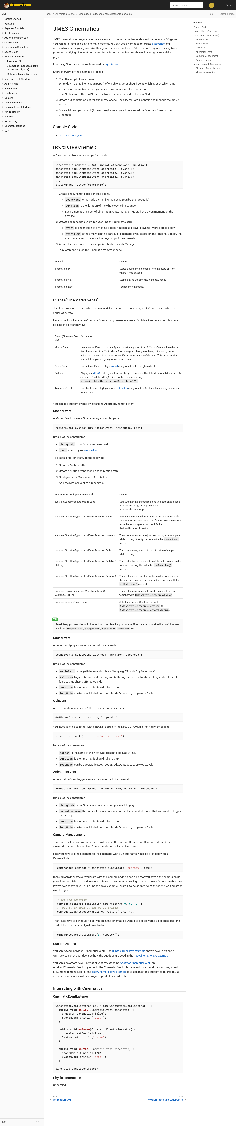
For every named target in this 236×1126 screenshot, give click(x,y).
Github (229, 5)
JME (4, 14)
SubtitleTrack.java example (128, 951)
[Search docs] (186, 5)
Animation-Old (14, 61)
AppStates (111, 64)
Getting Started (12, 19)
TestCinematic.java (70, 135)
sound (114, 366)
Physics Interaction (205, 72)
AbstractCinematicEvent (135, 963)
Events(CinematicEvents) (206, 35)
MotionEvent (202, 39)
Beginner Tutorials (14, 28)
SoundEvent (202, 43)
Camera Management (207, 56)
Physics (8, 116)
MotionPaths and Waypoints (22, 74)
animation (122, 388)
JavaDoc (9, 23)
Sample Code (200, 27)
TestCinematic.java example (151, 955)
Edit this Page (227, 13)
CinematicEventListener (208, 68)
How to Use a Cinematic (206, 31)
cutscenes (158, 43)
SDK (6, 130)
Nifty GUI (97, 373)
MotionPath (91, 450)
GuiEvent (200, 47)
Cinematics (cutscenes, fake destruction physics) (106, 13)
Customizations (204, 60)
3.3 (211, 13)
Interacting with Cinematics (207, 64)
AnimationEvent (204, 52)
